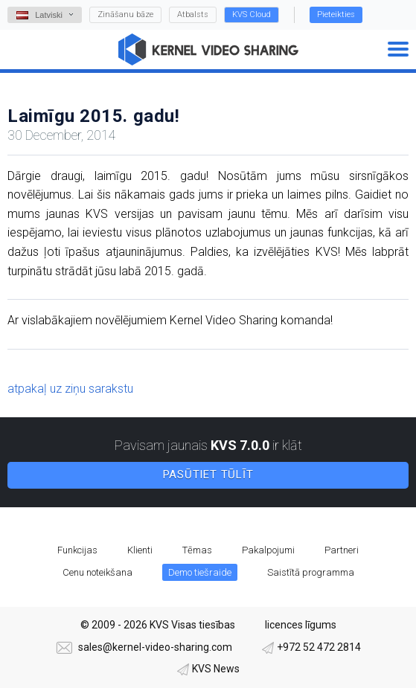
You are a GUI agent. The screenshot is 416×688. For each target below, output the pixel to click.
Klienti (140, 550)
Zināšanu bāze (125, 14)
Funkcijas (77, 550)
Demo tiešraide (199, 572)
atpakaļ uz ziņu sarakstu (70, 389)
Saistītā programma (310, 572)
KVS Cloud (251, 14)
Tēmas (197, 550)
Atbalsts (192, 14)
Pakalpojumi (268, 550)
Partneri (341, 550)
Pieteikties (336, 14)
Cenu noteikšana (97, 572)
